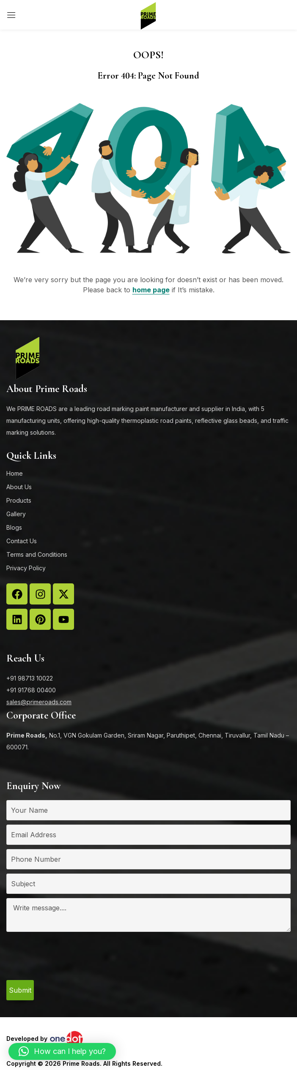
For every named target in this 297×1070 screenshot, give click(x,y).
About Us (19, 486)
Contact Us (21, 541)
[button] (62, 1051)
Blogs (14, 527)
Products (18, 500)
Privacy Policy (26, 568)
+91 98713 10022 (29, 678)
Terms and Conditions (36, 554)
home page (151, 290)
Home (14, 473)
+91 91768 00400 (31, 690)
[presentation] (70, 959)
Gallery (16, 513)
